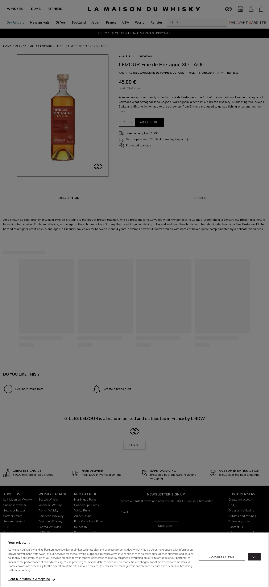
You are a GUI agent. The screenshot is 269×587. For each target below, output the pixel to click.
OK (254, 563)
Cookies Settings (221, 563)
